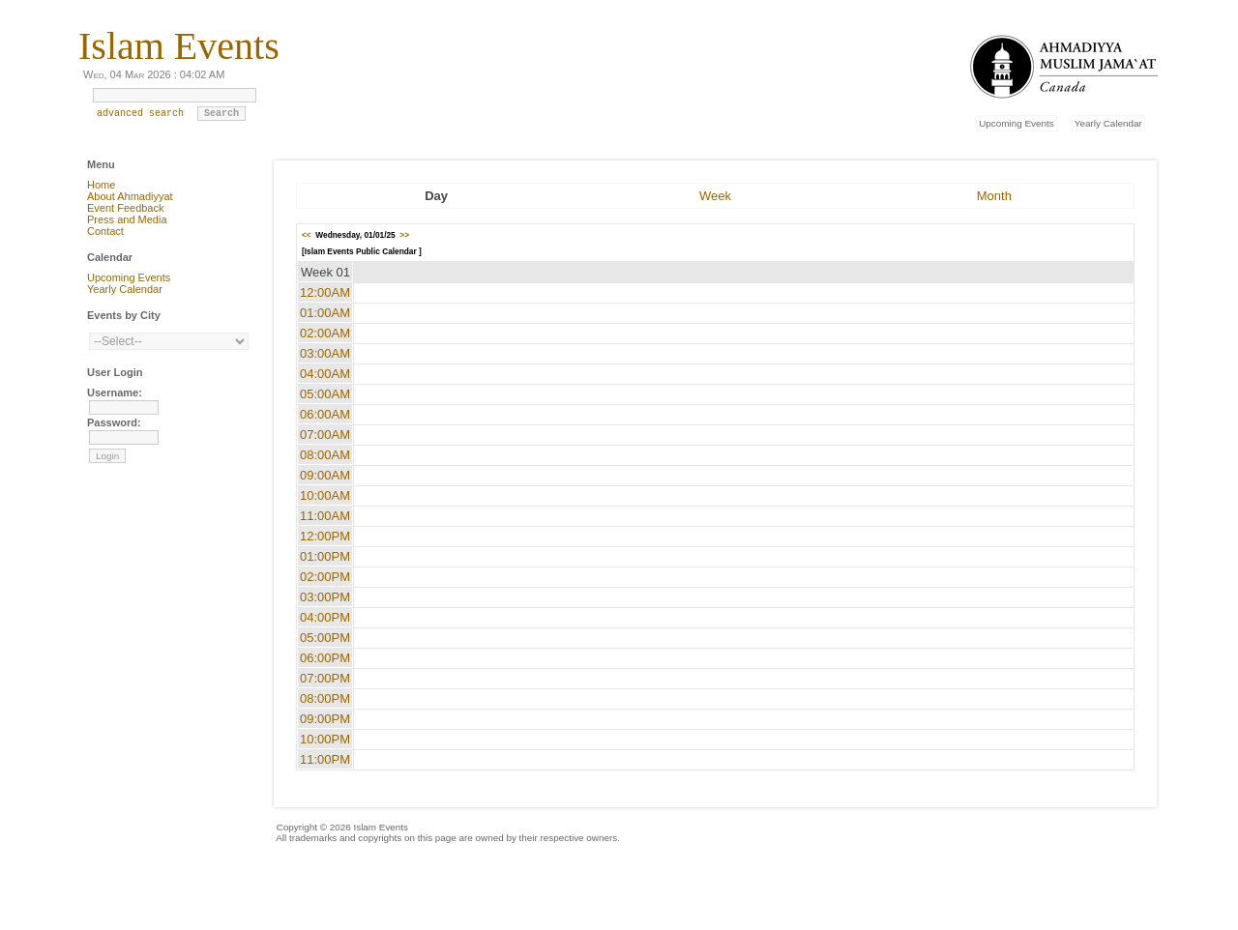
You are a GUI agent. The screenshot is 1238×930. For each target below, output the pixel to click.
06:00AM (325, 414)
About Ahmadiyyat (130, 196)
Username (112, 392)
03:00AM (325, 353)
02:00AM (325, 333)
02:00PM (325, 576)
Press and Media (127, 219)
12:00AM (325, 292)
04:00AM (325, 373)
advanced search (140, 118)
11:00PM (325, 759)
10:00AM (325, 495)
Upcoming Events (1016, 123)
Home (101, 184)
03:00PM (325, 597)
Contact (105, 231)
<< (306, 235)
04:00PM (325, 617)
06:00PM (325, 658)
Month (994, 196)
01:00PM (325, 556)
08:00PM (325, 698)
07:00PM (325, 678)
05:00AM (325, 394)
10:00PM (325, 739)
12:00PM (325, 536)
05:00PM (325, 637)
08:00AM (325, 455)
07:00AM (325, 434)
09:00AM (325, 475)
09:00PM (325, 719)
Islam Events (179, 46)
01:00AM (325, 312)
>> (404, 235)
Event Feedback (125, 208)
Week (715, 196)
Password (112, 422)
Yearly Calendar (1108, 123)
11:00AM (325, 516)
